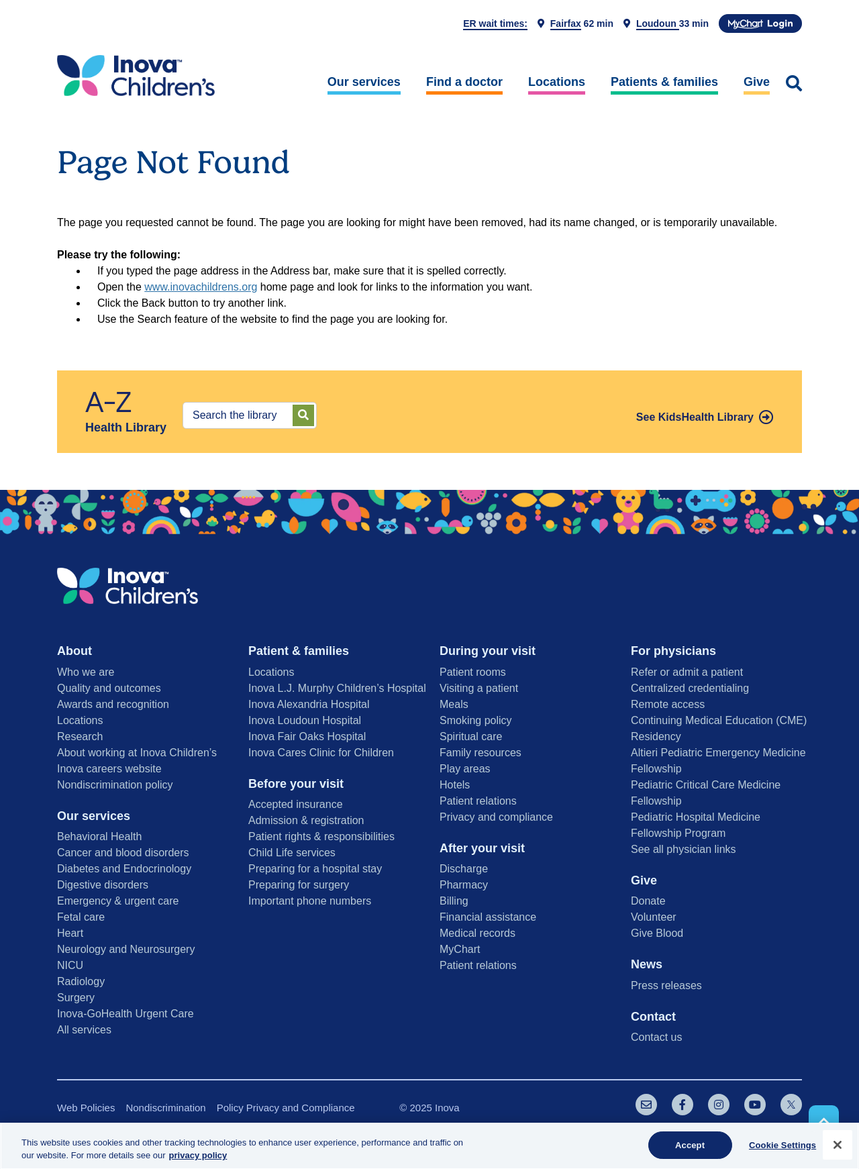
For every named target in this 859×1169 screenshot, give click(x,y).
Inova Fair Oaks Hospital (307, 736)
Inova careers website (109, 768)
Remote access (668, 704)
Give (757, 82)
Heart (70, 933)
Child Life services (292, 852)
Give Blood (657, 933)
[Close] (837, 1149)
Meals (454, 704)
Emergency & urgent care (118, 901)
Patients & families (664, 82)
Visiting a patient (479, 688)
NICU (70, 965)
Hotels (455, 785)
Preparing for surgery (298, 885)
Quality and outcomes (109, 688)
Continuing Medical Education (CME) (719, 720)
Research (80, 736)
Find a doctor (464, 82)
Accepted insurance (295, 804)
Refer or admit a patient (687, 672)
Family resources (480, 752)
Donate (648, 901)
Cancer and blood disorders (123, 852)
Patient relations (478, 801)
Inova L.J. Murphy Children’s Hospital (337, 688)
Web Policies (86, 1107)
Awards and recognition (113, 704)
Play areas (465, 768)
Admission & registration (306, 820)
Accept (690, 1150)
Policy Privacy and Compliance (286, 1107)
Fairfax (565, 23)
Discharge (464, 868)
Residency (656, 736)
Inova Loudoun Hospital (304, 720)
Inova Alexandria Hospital (309, 704)
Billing (454, 901)
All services (84, 1029)
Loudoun (657, 23)
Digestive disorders (102, 885)
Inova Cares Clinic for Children (321, 752)
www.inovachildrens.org (200, 287)
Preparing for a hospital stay (315, 868)
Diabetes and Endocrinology (124, 868)
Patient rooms (473, 672)
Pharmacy (464, 885)
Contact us (656, 1037)
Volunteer (653, 917)
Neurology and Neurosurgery (126, 949)
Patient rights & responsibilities (321, 836)
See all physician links (683, 849)
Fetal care (81, 917)
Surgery (76, 997)
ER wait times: (495, 23)
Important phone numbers (309, 901)
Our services (364, 82)
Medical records (477, 933)
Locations (556, 82)
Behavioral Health (99, 836)
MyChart (460, 949)
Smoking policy (476, 720)
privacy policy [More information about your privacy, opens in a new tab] (198, 1160)
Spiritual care (471, 736)
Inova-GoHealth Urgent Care (125, 1013)
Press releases (666, 985)
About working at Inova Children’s (137, 752)
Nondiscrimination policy (115, 785)
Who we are (85, 672)
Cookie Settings (782, 1150)
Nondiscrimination (165, 1107)
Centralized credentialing (690, 688)
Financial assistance (488, 917)
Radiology (81, 981)
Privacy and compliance (496, 817)
